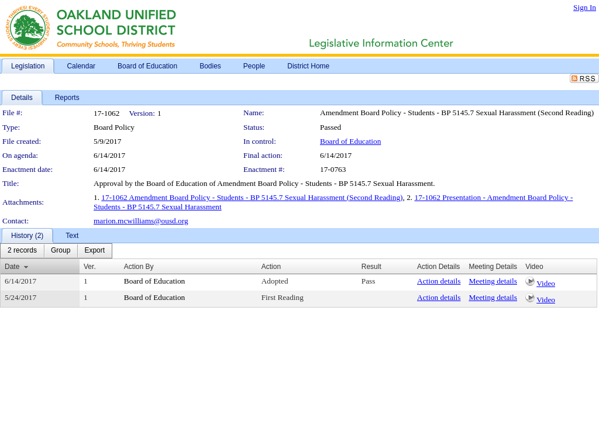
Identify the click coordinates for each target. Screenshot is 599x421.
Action (271, 267)
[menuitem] (22, 251)
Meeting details (493, 281)
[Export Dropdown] (94, 251)
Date (12, 267)
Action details (438, 281)
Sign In (584, 7)
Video (545, 283)
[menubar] (56, 250)
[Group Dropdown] (60, 251)
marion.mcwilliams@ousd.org (141, 220)
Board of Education (350, 141)
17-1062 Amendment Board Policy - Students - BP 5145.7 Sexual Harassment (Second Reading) (251, 197)
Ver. (90, 267)
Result (371, 267)
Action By (139, 267)
